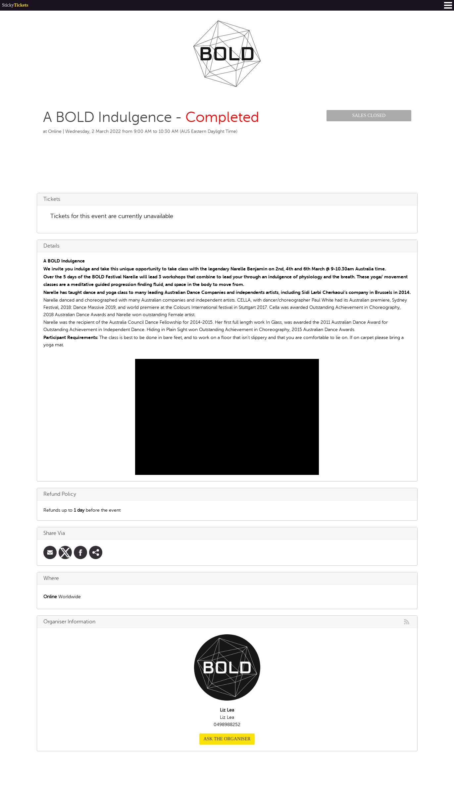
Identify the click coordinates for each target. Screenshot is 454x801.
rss (406, 621)
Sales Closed (368, 115)
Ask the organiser (226, 738)
